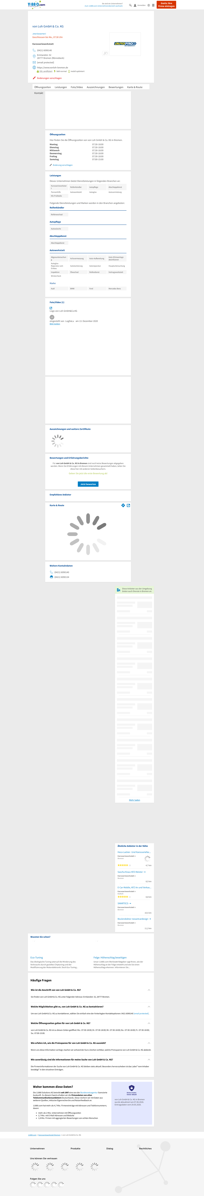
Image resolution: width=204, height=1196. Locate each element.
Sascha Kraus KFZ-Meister (130, 871)
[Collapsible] (149, 990)
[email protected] (141, 1013)
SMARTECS (123, 903)
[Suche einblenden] (131, 5)
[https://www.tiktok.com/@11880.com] (47, 1185)
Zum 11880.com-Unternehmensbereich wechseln (104, 6)
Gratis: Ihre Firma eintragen (166, 5)
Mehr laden (134, 800)
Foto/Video (77, 87)
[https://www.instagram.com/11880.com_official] (40, 1185)
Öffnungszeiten (42, 87)
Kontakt (38, 93)
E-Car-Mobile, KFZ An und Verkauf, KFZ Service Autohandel (134, 887)
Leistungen (61, 87)
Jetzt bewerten (88, 484)
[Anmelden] (141, 5)
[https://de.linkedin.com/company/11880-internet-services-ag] (54, 1185)
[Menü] (154, 5)
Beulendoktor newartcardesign (133, 918)
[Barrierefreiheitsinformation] (150, 5)
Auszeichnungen (96, 87)
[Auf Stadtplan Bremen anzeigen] (128, 505)
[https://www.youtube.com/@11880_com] (61, 1185)
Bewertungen (116, 87)
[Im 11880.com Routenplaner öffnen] (123, 504)
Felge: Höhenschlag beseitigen (110, 957)
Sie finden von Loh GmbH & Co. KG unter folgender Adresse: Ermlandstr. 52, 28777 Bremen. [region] (70, 996)
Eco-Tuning (36, 957)
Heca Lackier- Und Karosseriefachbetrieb (134, 852)
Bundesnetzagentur (89, 1092)
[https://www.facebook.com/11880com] (33, 1185)
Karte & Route (134, 87)
